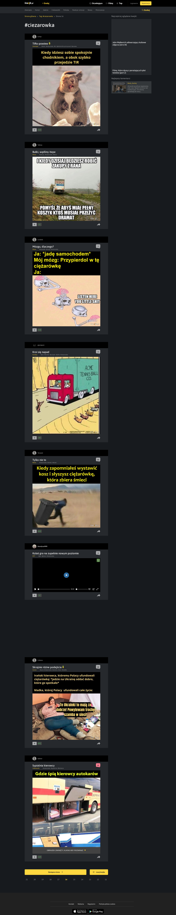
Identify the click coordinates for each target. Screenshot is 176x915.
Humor (37, 10)
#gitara (44, 556)
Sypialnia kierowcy (43, 765)
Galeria (45, 10)
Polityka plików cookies (107, 904)
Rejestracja (146, 3)
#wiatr (43, 46)
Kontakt (71, 904)
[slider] (54, 589)
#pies (42, 355)
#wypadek (42, 249)
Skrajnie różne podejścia (48, 667)
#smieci (49, 462)
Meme (34, 154)
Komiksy (34, 355)
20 (35, 879)
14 (82, 879)
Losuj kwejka (99, 872)
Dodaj (46, 3)
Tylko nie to (39, 459)
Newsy (90, 10)
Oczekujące (97, 3)
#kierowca (61, 768)
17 (58, 879)
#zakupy (41, 154)
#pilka (58, 355)
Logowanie (134, 3)
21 (27, 879)
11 (106, 879)
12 (98, 879)
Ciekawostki (56, 10)
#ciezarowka (49, 46)
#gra (39, 556)
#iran (59, 670)
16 (66, 879)
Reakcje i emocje (78, 10)
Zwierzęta (28, 10)
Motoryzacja (100, 10)
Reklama (81, 904)
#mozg (48, 249)
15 (74, 879)
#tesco (55, 154)
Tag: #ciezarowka (46, 16)
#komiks (46, 355)
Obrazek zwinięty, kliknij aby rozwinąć (65, 850)
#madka (64, 670)
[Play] (35, 589)
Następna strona (55, 872)
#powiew (74, 46)
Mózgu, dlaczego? (43, 246)
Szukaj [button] (147, 10)
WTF (33, 556)
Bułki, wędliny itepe (43, 151)
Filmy (110, 3)
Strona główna (30, 16)
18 (50, 879)
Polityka (66, 10)
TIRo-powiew (41, 43)
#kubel (54, 462)
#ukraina (55, 670)
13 (90, 879)
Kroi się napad (40, 352)
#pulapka (52, 355)
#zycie (42, 670)
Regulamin (91, 904)
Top (120, 3)
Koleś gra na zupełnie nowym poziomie (55, 553)
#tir (55, 46)
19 (43, 879)
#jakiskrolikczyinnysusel (64, 46)
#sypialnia (54, 768)
